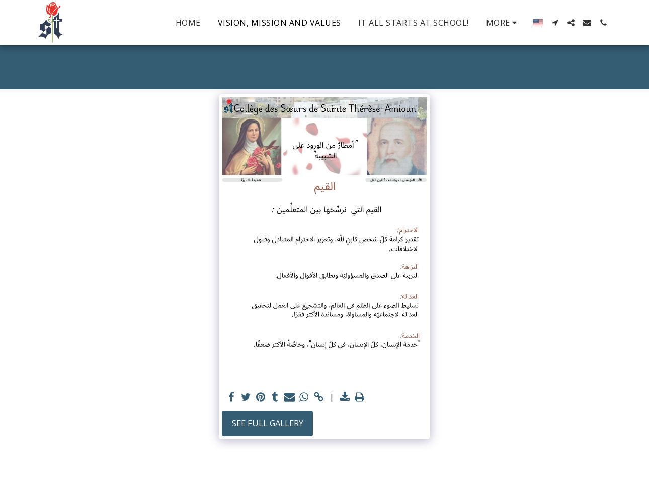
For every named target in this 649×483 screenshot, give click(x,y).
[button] (554, 23)
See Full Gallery (267, 423)
